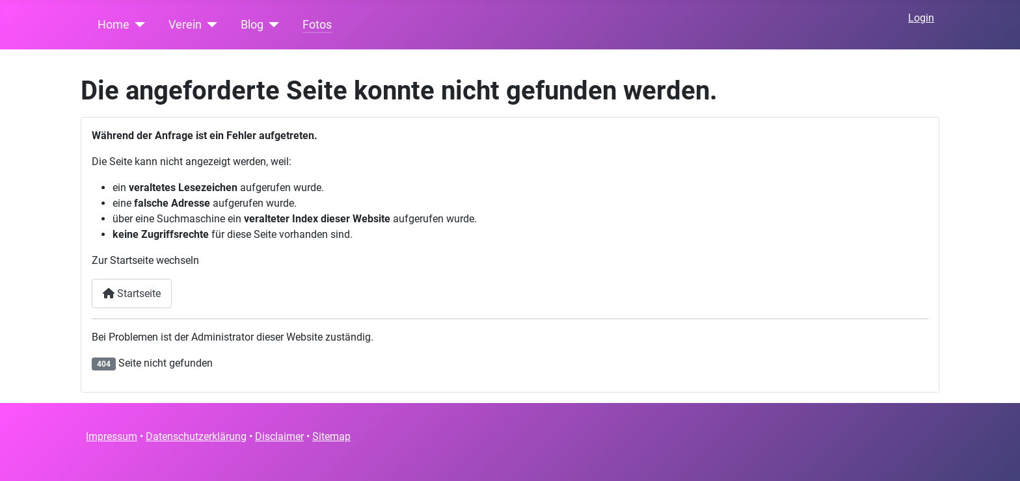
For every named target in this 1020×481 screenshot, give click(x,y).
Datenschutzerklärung (196, 436)
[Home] (137, 24)
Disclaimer (279, 436)
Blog (252, 24)
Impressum (111, 436)
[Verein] (210, 24)
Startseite (132, 293)
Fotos (317, 24)
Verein (185, 24)
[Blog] (271, 24)
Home (113, 24)
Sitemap (331, 436)
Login (921, 18)
